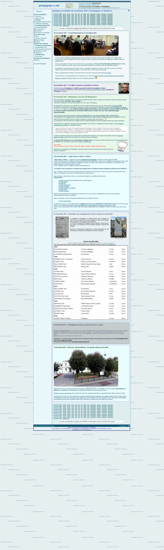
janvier (64, 14)
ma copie (108, 73)
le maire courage (63, 180)
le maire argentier (64, 186)
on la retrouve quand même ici (80, 341)
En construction (39, 29)
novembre (104, 14)
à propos (41, 426)
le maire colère (63, 182)
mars (72, 14)
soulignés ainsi (78, 28)
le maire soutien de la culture (67, 188)
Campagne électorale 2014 (43, 22)
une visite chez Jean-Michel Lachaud (94, 89)
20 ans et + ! (38, 16)
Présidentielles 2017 (41, 47)
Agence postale (39, 18)
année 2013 (66, 25)
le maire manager (64, 191)
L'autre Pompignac (40, 63)
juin (81, 14)
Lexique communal (40, 38)
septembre (93, 14)
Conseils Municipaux (41, 27)
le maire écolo (63, 189)
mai (79, 14)
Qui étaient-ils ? (111, 244)
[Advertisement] (82, 534)
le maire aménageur (64, 185)
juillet (84, 14)
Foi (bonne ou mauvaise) (42, 32)
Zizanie (37, 60)
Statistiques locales (40, 51)
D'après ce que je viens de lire (62, 393)
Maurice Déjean (39, 40)
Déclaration (38, 31)
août (88, 14)
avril (76, 14)
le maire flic (62, 183)
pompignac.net (123, 426)
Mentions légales (50, 426)
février (68, 14)
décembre (110, 14)
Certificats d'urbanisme (41, 23)
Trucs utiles (38, 56)
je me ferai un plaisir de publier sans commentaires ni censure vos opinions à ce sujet (91, 205)
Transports (38, 53)
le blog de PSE (86, 115)
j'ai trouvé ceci (87, 141)
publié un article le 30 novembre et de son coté (107, 76)
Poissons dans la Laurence (43, 49)
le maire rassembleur (65, 201)
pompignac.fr (106, 6)
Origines (37, 42)
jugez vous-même (67, 340)
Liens (37, 36)
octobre (98, 14)
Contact (36, 426)
